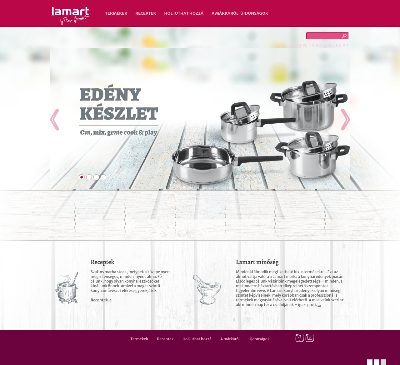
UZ (338, 45)
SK (284, 45)
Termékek (116, 13)
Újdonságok (254, 13)
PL (304, 45)
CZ (278, 45)
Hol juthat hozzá (183, 13)
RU (318, 45)
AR (345, 45)
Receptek (145, 13)
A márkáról (225, 13)
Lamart (71, 16)
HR (311, 45)
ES (325, 45)
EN (291, 45)
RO (331, 45)
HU (298, 45)
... (319, 304)
